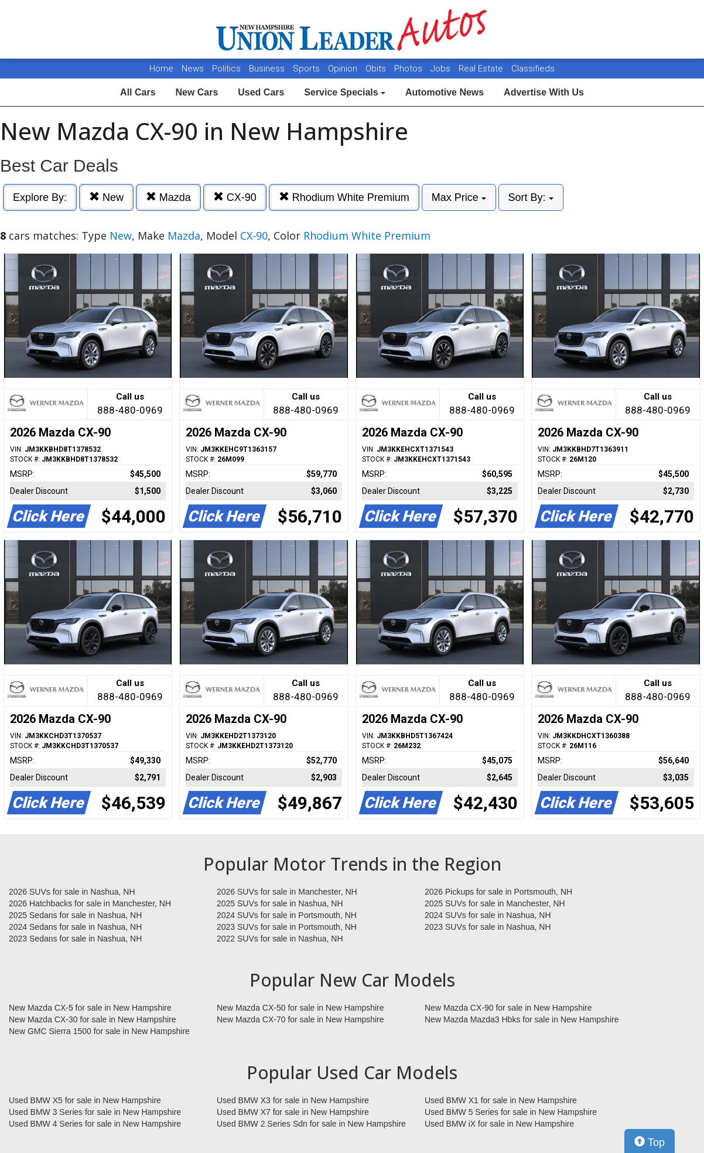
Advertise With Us (544, 92)
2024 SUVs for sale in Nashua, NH (488, 915)
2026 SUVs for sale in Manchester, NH (287, 891)
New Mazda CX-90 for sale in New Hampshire (508, 1007)
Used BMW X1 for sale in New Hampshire (501, 1100)
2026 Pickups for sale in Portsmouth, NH (498, 891)
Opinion (344, 68)
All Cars (137, 92)
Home (161, 68)
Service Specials (344, 92)
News (193, 68)
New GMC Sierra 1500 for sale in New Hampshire (99, 1031)
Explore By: (40, 197)
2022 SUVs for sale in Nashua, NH (280, 938)
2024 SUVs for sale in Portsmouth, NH (287, 915)
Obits (376, 68)
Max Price (459, 197)
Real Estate (482, 68)
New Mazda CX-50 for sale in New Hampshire (300, 1007)
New (106, 197)
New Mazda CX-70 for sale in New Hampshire (300, 1019)
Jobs (441, 68)
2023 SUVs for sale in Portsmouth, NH (287, 927)
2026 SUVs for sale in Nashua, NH (72, 891)
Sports (307, 68)
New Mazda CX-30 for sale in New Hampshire (92, 1019)
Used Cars (261, 92)
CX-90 (235, 197)
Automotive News (444, 92)
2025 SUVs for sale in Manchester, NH (495, 903)
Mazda (168, 197)
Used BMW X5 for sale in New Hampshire (85, 1100)
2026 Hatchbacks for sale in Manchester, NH (90, 903)
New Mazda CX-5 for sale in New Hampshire (90, 1007)
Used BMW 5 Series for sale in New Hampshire (511, 1112)
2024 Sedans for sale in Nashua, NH (75, 927)
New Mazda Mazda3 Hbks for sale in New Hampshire (521, 1019)
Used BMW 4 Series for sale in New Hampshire (95, 1123)
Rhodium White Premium (344, 197)
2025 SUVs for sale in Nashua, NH (280, 903)
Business (268, 68)
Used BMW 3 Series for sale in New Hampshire (95, 1112)
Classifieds (533, 68)
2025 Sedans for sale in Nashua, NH (75, 915)
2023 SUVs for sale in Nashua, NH (488, 927)
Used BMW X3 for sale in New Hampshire (293, 1100)
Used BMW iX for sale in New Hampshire (499, 1123)
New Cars (196, 92)
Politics (226, 68)
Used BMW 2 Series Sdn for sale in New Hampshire (311, 1123)
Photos (409, 68)
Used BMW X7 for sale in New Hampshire (293, 1112)
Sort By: (530, 197)
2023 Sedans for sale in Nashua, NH (75, 938)
